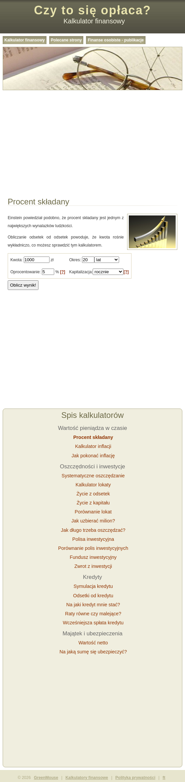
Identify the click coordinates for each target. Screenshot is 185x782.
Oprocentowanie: (25, 272)
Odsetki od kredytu (93, 595)
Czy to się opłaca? (92, 10)
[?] (62, 272)
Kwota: (16, 260)
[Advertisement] (92, 139)
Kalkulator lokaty (93, 484)
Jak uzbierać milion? (93, 520)
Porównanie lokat (93, 511)
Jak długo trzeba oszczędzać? (93, 530)
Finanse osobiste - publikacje (116, 40)
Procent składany (93, 437)
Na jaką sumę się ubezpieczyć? (93, 651)
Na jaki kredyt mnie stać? (93, 604)
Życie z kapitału (93, 502)
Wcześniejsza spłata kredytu (93, 622)
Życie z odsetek (93, 493)
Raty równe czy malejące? (93, 613)
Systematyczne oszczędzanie (93, 475)
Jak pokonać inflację (93, 455)
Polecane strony (66, 40)
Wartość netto (93, 642)
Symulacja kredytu (93, 586)
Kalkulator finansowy (24, 40)
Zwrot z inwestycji (93, 566)
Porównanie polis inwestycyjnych (93, 548)
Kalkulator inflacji (93, 446)
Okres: (75, 260)
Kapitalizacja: (81, 272)
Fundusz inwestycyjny (93, 557)
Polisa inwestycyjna (93, 539)
